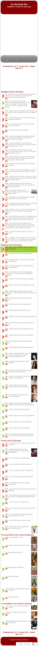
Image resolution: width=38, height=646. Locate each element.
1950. (6, 169)
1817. (6, 101)
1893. (6, 285)
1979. (6, 421)
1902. (6, 470)
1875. (6, 279)
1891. (6, 130)
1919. (6, 304)
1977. (6, 415)
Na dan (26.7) (24, 66)
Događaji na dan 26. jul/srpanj (12, 92)
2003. (6, 520)
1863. (6, 458)
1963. (6, 190)
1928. (6, 322)
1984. (6, 508)
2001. (6, 223)
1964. (6, 385)
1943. (6, 353)
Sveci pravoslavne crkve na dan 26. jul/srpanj (17, 535)
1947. (6, 163)
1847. (6, 111)
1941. (6, 150)
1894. (6, 291)
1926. (6, 316)
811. (6, 94)
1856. (6, 266)
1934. (6, 482)
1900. (6, 464)
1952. (6, 495)
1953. (6, 176)
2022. (6, 526)
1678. (6, 247)
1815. (6, 443)
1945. (6, 156)
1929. (6, 335)
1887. (6, 124)
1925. (6, 476)
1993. (6, 434)
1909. (6, 136)
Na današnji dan (24, 639)
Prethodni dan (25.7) (10, 66)
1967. (6, 395)
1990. (6, 209)
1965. (6, 197)
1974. (6, 203)
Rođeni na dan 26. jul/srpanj (11, 245)
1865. (6, 272)
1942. (6, 341)
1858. (6, 117)
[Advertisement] (19, 35)
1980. (6, 428)
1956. (6, 183)
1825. (6, 259)
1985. (6, 514)
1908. (6, 298)
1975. (6, 409)
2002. (6, 237)
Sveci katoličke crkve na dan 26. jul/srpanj (16, 604)
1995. (6, 216)
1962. (6, 502)
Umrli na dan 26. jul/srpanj (11, 441)
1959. (6, 376)
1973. (6, 403)
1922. (6, 310)
